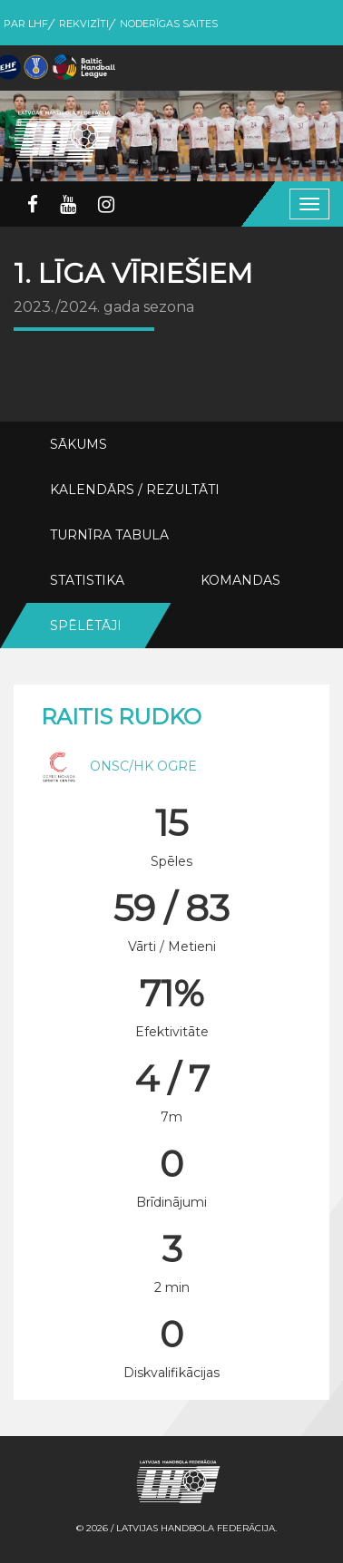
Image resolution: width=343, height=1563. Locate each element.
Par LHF (26, 23)
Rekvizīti (84, 23)
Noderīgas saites (169, 23)
